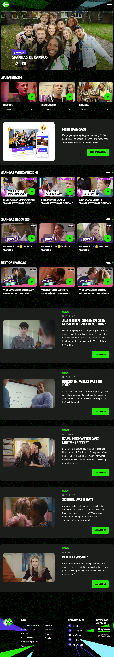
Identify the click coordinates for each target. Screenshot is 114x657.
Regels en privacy (29, 641)
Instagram (75, 630)
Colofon (25, 646)
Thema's (49, 629)
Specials (49, 638)
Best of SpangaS (13, 263)
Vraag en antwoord (30, 625)
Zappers (48, 634)
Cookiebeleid (27, 637)
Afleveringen (11, 78)
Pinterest (75, 639)
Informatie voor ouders (28, 631)
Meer (108, 172)
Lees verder (99, 354)
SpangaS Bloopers (15, 220)
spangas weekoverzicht (19, 173)
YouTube (74, 635)
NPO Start (75, 644)
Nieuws (48, 625)
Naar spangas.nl (97, 151)
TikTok (74, 625)
